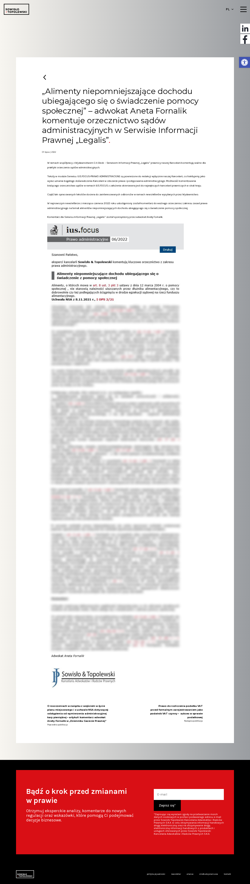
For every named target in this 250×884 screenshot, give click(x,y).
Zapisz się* (167, 805)
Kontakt (227, 874)
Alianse (190, 874)
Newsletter (176, 874)
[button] (244, 62)
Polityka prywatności (156, 874)
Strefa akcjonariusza (208, 874)
